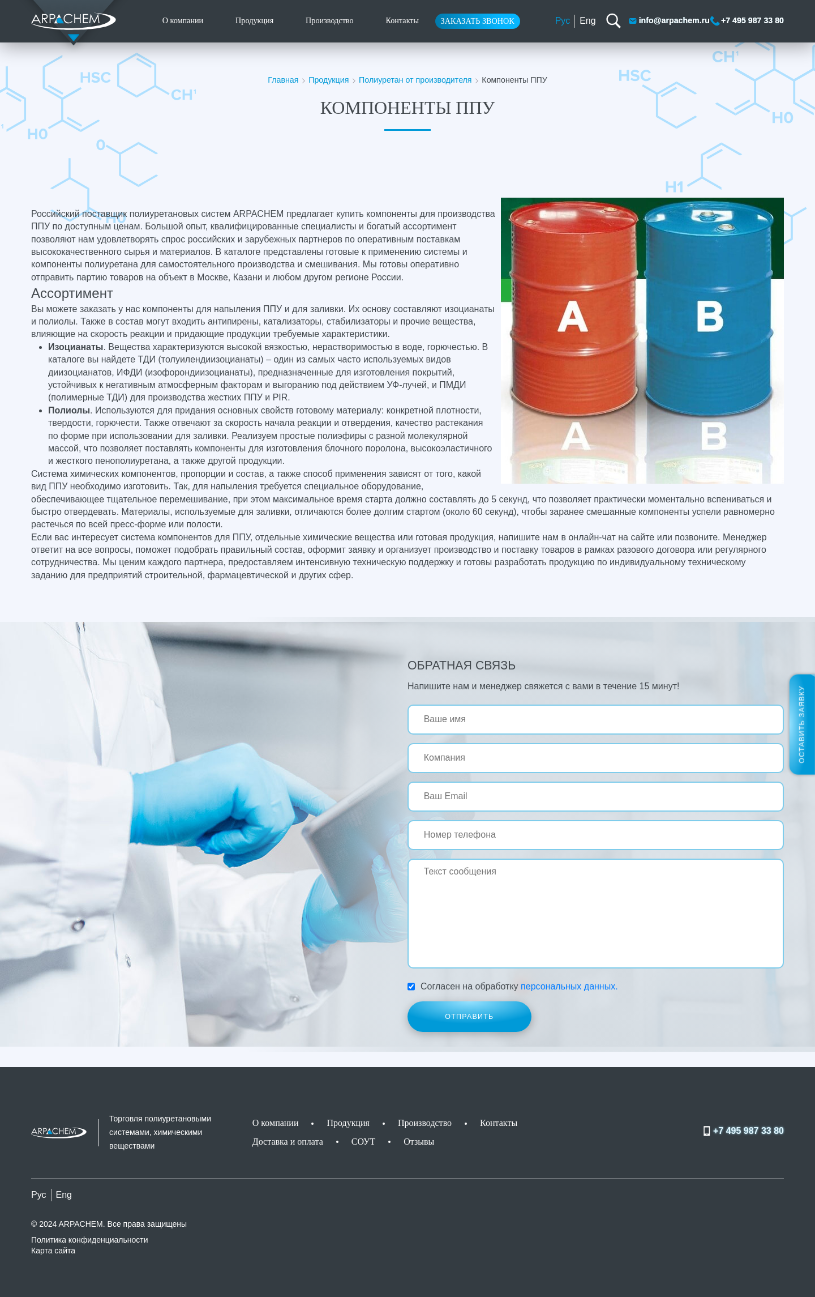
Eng (587, 20)
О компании (183, 20)
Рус (562, 20)
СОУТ (363, 1141)
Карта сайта (53, 1250)
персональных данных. (569, 986)
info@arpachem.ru (669, 21)
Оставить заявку (802, 724)
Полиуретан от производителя (415, 79)
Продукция (254, 20)
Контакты (402, 20)
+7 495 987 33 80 (747, 21)
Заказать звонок (477, 20)
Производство (330, 20)
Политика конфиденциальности (89, 1239)
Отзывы (419, 1141)
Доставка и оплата (287, 1141)
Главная (283, 79)
